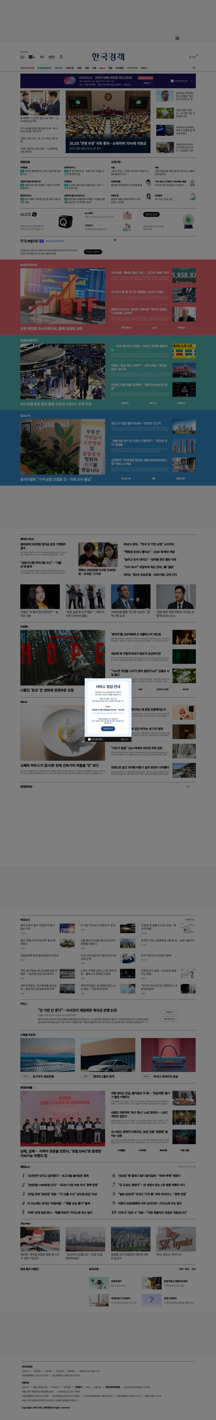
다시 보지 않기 (97, 739)
